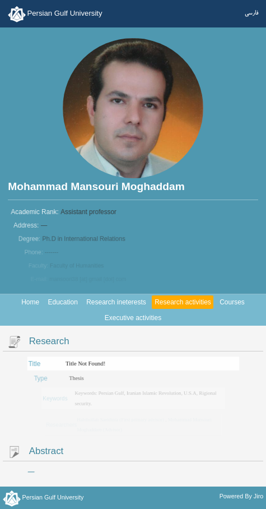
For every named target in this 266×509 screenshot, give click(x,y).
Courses (232, 302)
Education (62, 302)
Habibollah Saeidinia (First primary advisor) (121, 419)
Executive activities (133, 318)
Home (30, 302)
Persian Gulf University (64, 13)
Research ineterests (116, 302)
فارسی (251, 13)
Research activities (183, 302)
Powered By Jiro (242, 496)
